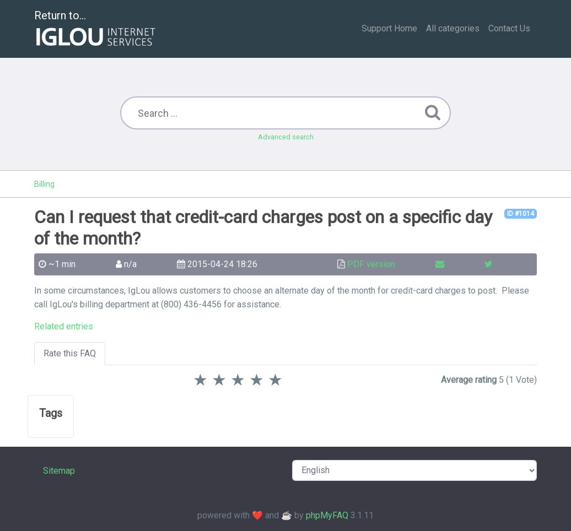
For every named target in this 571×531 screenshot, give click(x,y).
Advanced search (286, 137)
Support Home (389, 28)
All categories (453, 28)
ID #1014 (520, 214)
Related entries (63, 326)
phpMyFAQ (327, 515)
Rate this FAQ (70, 353)
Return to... (96, 29)
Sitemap (59, 470)
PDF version (371, 264)
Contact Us (509, 28)
